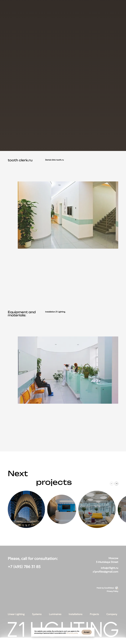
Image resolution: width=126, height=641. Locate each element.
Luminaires (55, 614)
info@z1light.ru (109, 568)
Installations (75, 614)
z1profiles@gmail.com (105, 571)
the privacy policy (72, 633)
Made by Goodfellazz (107, 588)
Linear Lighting (16, 614)
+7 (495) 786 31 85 (24, 566)
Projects (94, 614)
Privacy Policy (112, 591)
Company (111, 614)
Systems (37, 614)
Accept (87, 632)
